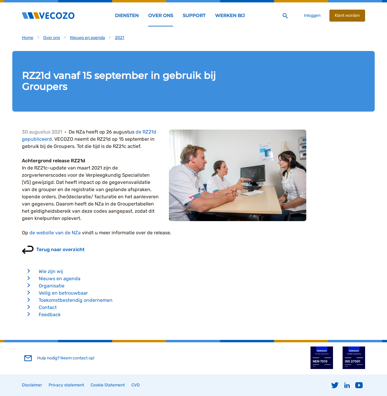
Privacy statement (66, 385)
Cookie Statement (108, 385)
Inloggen (312, 15)
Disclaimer (32, 385)
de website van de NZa (55, 233)
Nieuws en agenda (87, 37)
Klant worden (347, 15)
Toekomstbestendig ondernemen (75, 300)
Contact (48, 307)
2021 (119, 37)
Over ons (51, 37)
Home (27, 37)
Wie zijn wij (51, 271)
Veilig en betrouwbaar (63, 293)
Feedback (50, 314)
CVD (135, 385)
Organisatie (51, 286)
